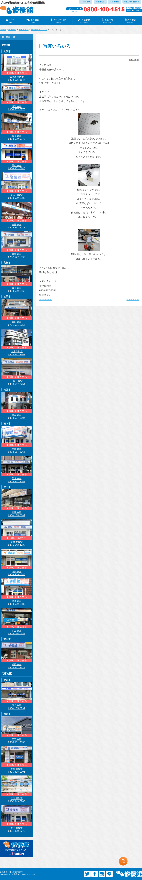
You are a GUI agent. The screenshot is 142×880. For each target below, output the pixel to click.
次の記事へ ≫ (132, 299)
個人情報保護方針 (16, 872)
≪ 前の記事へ (45, 299)
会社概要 (3, 872)
